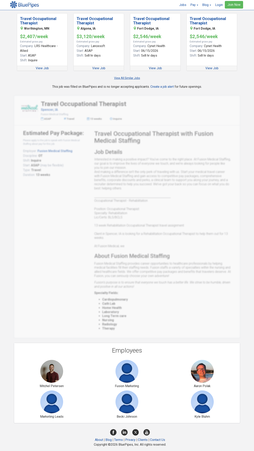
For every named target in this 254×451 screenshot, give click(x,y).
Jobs (182, 5)
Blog (108, 440)
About (99, 440)
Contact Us (157, 440)
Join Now (234, 5)
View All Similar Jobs (127, 78)
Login (219, 5)
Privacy (130, 440)
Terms (118, 440)
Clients (143, 440)
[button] (194, 5)
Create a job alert (162, 87)
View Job (42, 68)
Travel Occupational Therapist (38, 20)
